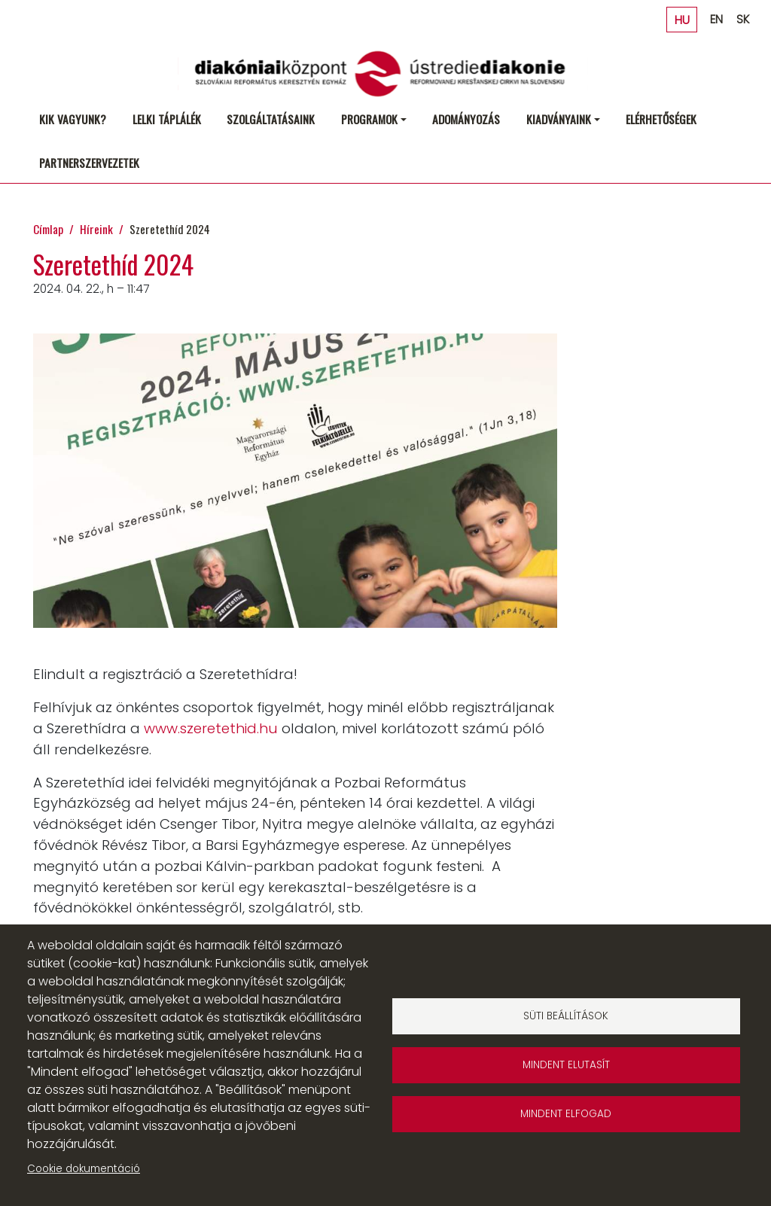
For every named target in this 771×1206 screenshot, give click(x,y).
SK (742, 19)
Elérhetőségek (661, 118)
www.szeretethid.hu (211, 728)
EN (716, 19)
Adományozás (466, 118)
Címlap (48, 228)
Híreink (96, 228)
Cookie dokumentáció (83, 1169)
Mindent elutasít (566, 1065)
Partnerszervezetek (89, 162)
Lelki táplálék (167, 118)
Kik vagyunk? (72, 118)
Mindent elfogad (565, 1114)
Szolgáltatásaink (271, 118)
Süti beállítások (565, 1016)
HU (682, 19)
